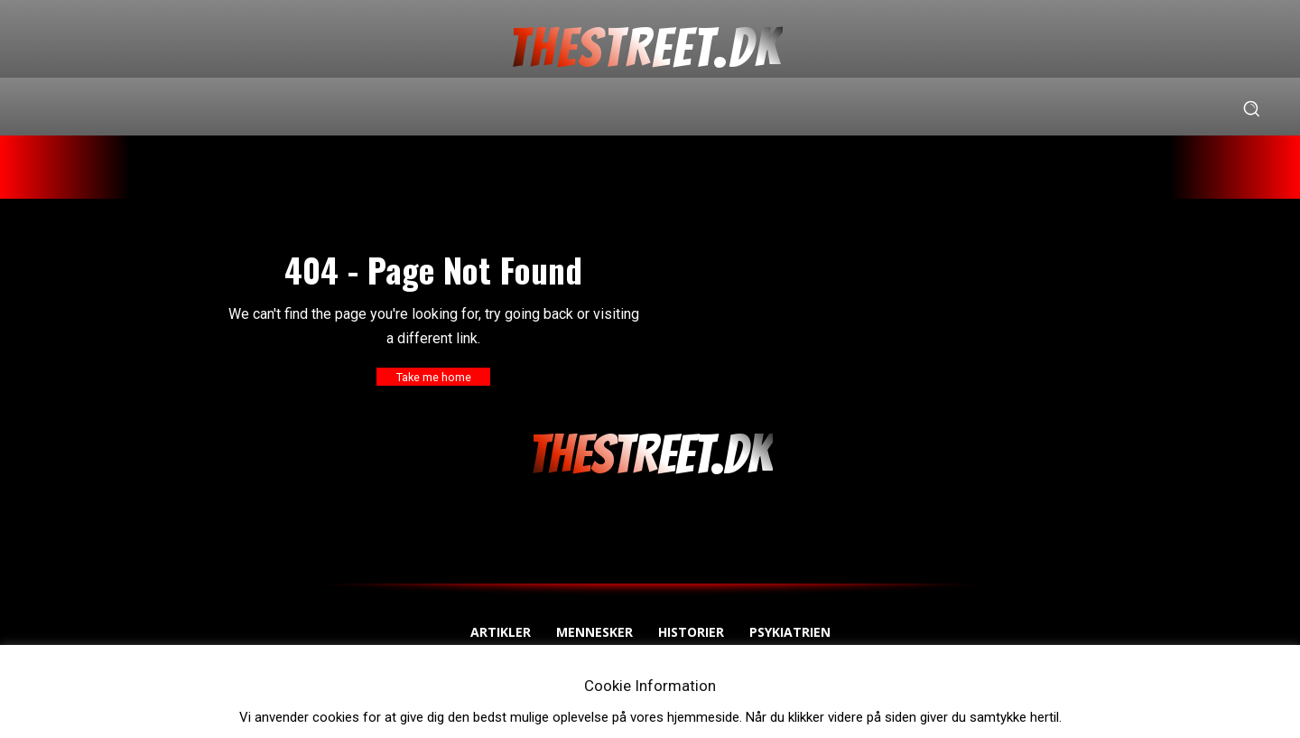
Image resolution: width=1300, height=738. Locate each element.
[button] (1251, 108)
